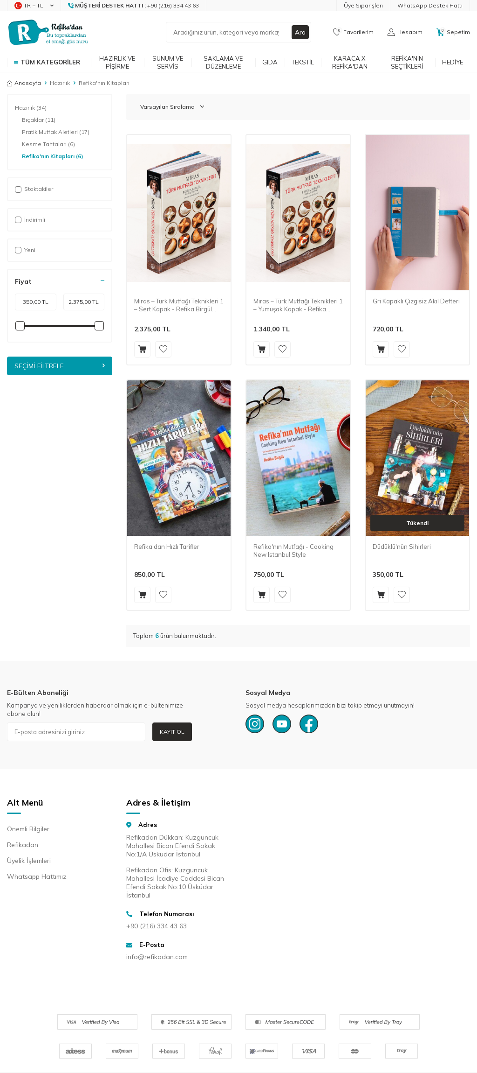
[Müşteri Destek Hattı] (133, 5)
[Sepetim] (453, 32)
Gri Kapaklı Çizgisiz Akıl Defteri (416, 301)
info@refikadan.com (157, 957)
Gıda (270, 62)
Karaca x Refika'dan (350, 62)
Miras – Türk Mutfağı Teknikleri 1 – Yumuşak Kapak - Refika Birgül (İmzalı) (298, 305)
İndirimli (30, 219)
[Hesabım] (405, 32)
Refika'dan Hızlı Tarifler (166, 546)
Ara (300, 32)
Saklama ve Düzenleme (223, 62)
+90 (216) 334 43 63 (156, 926)
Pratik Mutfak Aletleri (55, 132)
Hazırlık (60, 82)
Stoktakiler (34, 188)
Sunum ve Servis (167, 62)
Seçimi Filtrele (59, 366)
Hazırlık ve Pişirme (117, 62)
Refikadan (22, 845)
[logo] (48, 32)
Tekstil (303, 62)
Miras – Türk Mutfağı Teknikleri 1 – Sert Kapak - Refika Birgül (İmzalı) (179, 305)
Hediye (452, 62)
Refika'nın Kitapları (52, 156)
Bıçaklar (38, 120)
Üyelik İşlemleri (29, 860)
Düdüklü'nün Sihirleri (402, 546)
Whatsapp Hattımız (37, 876)
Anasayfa (24, 82)
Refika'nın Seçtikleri (407, 62)
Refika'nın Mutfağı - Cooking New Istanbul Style (293, 550)
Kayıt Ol (172, 731)
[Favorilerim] (353, 32)
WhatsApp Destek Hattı (430, 5)
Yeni (25, 249)
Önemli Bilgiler (28, 829)
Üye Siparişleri (363, 5)
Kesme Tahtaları (48, 144)
